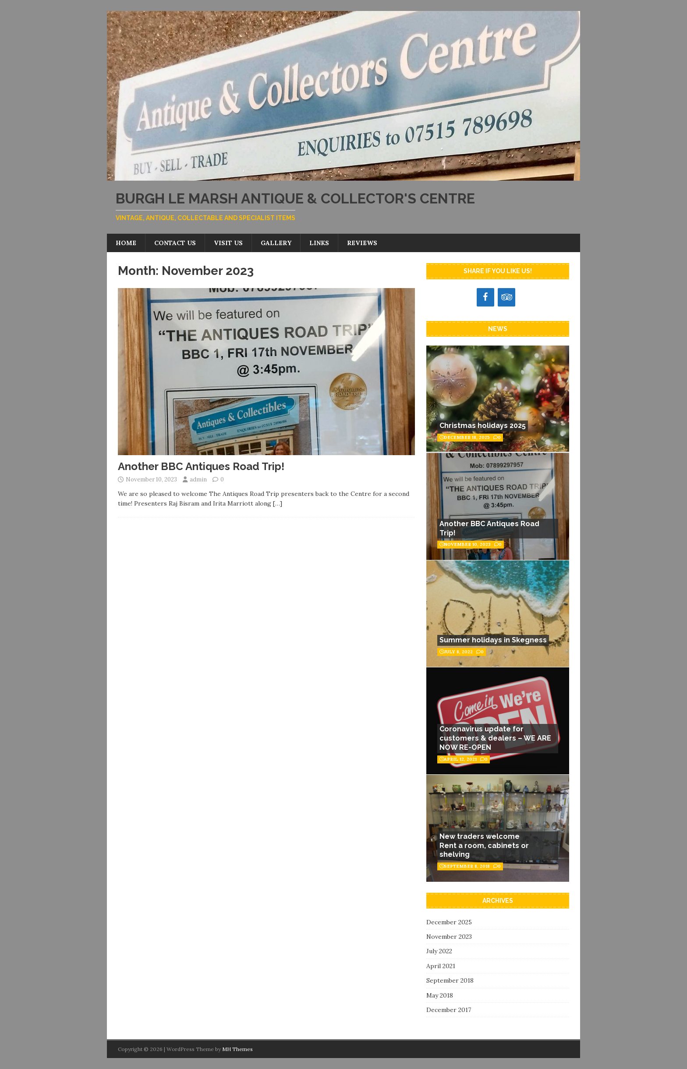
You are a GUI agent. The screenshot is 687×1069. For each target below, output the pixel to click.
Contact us (175, 243)
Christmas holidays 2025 (482, 425)
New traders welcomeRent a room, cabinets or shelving (484, 845)
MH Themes (237, 1049)
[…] (277, 503)
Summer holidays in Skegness (493, 640)
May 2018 (439, 995)
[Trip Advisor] (506, 297)
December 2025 (449, 922)
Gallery (276, 243)
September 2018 (450, 980)
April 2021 (440, 966)
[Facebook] (485, 297)
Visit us (228, 243)
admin (198, 479)
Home (126, 243)
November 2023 (449, 937)
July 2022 (439, 951)
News (497, 328)
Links (319, 243)
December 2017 (448, 1010)
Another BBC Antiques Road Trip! (201, 466)
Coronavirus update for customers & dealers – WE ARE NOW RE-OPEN (495, 738)
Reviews (362, 243)
